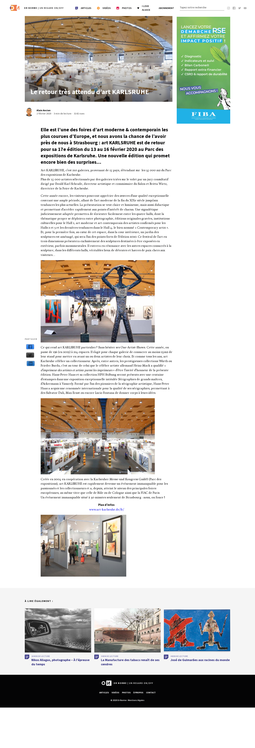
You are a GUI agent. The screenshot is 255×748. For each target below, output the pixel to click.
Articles (104, 692)
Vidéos (115, 692)
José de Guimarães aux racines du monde (200, 662)
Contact (151, 692)
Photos (126, 692)
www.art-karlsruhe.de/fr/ (106, 509)
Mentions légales (136, 700)
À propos (138, 692)
